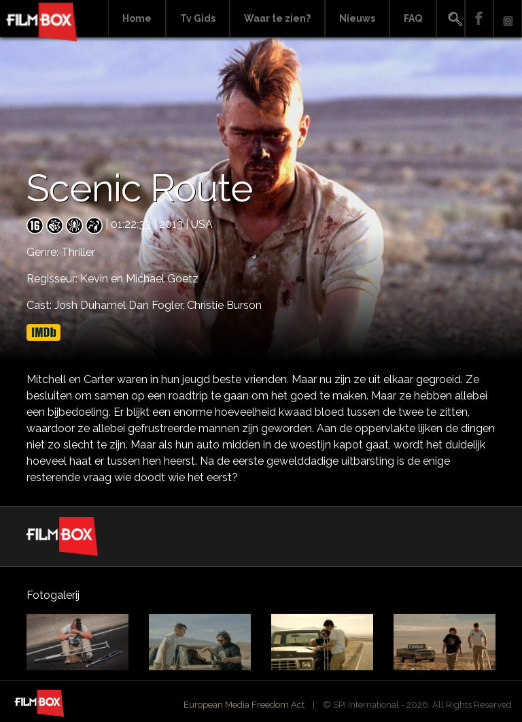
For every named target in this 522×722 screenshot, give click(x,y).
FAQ (413, 18)
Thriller (78, 252)
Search (450, 18)
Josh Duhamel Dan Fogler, (120, 305)
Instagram (507, 18)
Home (137, 18)
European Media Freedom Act (244, 705)
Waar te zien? (277, 18)
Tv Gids (197, 18)
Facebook (479, 18)
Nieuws (357, 18)
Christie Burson (224, 305)
